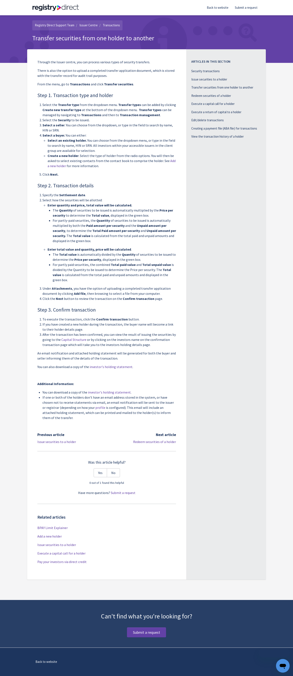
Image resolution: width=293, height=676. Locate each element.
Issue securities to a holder (56, 442)
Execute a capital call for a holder (61, 553)
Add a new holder (49, 536)
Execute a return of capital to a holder (216, 112)
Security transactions (205, 71)
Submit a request (246, 8)
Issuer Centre (88, 25)
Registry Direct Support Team (54, 25)
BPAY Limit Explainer (52, 528)
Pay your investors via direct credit (62, 562)
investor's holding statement (109, 392)
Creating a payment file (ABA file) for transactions (224, 128)
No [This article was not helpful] (113, 473)
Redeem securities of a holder (154, 442)
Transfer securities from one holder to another (222, 87)
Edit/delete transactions (207, 120)
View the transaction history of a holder (217, 136)
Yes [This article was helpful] (100, 473)
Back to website (217, 8)
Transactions (111, 25)
